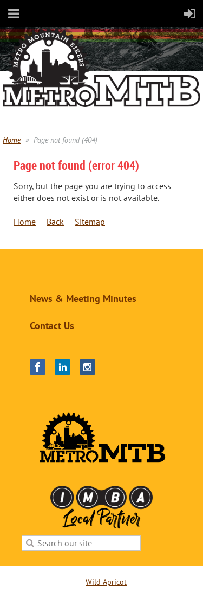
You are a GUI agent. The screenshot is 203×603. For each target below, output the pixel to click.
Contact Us (52, 325)
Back (55, 221)
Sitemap (90, 221)
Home (12, 140)
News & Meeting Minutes (83, 298)
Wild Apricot (106, 582)
